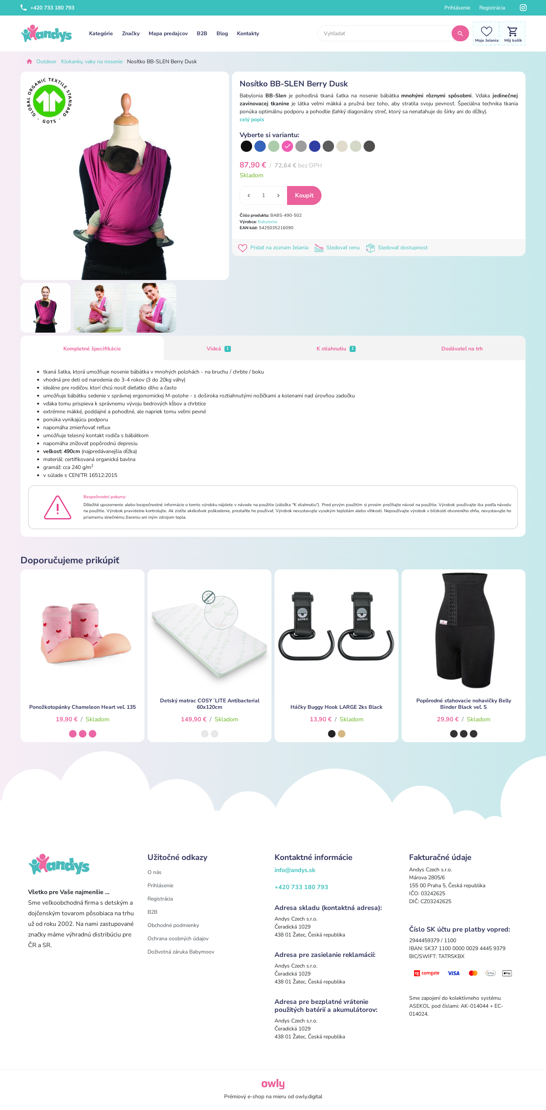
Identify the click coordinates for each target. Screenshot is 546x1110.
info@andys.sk (295, 870)
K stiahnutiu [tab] (336, 348)
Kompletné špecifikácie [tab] (92, 348)
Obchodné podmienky (173, 925)
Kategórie (101, 33)
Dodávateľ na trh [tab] (462, 348)
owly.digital (308, 1096)
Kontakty (248, 33)
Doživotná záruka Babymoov (180, 951)
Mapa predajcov (168, 33)
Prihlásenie (457, 7)
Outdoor (46, 61)
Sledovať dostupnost (397, 247)
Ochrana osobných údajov (178, 938)
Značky (131, 33)
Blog (222, 33)
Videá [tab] (219, 348)
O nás (154, 872)
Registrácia (492, 7)
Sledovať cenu (338, 247)
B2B (202, 33)
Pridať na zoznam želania (275, 247)
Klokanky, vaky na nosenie (91, 61)
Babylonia (267, 222)
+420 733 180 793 (47, 7)
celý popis (252, 119)
